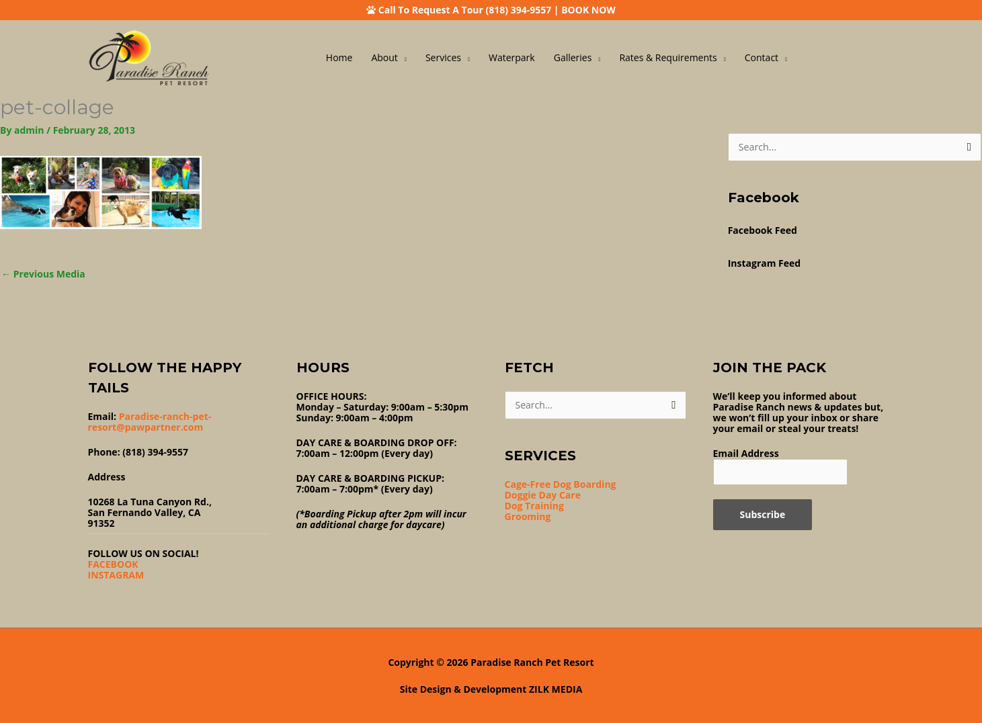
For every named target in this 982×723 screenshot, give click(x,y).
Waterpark (512, 57)
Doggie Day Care (543, 494)
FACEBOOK (113, 564)
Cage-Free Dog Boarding (560, 484)
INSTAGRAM (116, 574)
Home (339, 57)
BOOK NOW (588, 9)
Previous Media (43, 273)
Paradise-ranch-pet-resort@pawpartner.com (150, 421)
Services (443, 57)
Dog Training (534, 505)
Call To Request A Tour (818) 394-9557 (464, 9)
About (384, 57)
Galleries (573, 57)
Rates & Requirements (668, 57)
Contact (761, 57)
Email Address (746, 453)
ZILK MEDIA (555, 689)
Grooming (528, 516)
